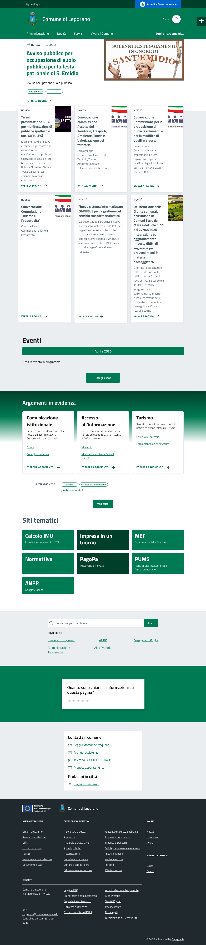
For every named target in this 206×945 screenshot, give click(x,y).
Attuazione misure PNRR (78, 912)
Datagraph (178, 939)
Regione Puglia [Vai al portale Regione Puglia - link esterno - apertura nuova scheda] (33, 4)
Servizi (78, 33)
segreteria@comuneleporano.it (40, 914)
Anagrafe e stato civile (76, 842)
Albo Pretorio (112, 896)
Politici (26, 854)
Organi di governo (32, 831)
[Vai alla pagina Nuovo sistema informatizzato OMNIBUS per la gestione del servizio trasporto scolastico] (91, 315)
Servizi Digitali (113, 901)
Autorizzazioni (72, 854)
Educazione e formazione (78, 870)
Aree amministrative (34, 837)
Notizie (150, 831)
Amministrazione (38, 33)
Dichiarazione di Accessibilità (121, 918)
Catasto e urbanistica (76, 859)
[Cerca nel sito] (176, 19)
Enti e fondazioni (32, 848)
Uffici (25, 842)
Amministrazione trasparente (122, 890)
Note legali (111, 912)
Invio (151, 623)
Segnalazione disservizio (77, 901)
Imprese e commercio (117, 837)
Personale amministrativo (37, 859)
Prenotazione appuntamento (80, 896)
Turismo (109, 865)
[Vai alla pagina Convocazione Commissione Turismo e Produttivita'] (33, 314)
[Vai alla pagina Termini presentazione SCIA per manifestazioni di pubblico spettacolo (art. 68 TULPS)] (33, 184)
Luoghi (150, 866)
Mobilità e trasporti (116, 842)
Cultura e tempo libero (76, 865)
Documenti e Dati (32, 865)
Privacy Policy (113, 907)
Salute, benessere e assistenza (122, 848)
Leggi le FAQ (71, 890)
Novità (61, 33)
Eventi (150, 871)
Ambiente (69, 837)
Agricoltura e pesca (75, 831)
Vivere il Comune (102, 33)
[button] (201, 21)
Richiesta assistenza (75, 907)
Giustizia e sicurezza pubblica (121, 831)
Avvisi (150, 842)
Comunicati (153, 837)
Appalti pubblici (72, 848)
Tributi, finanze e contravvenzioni (114, 856)
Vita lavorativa (113, 870)
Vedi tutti (103, 504)
